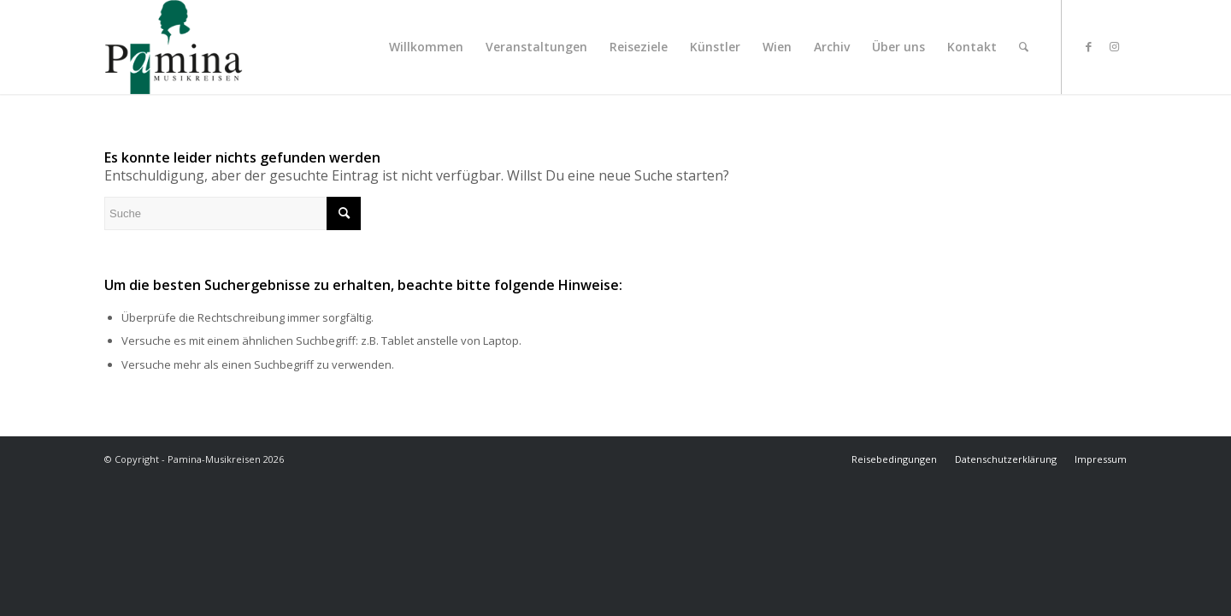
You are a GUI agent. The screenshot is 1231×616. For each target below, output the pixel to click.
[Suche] (1024, 47)
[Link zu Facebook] (1088, 46)
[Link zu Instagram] (1114, 46)
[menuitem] (426, 47)
